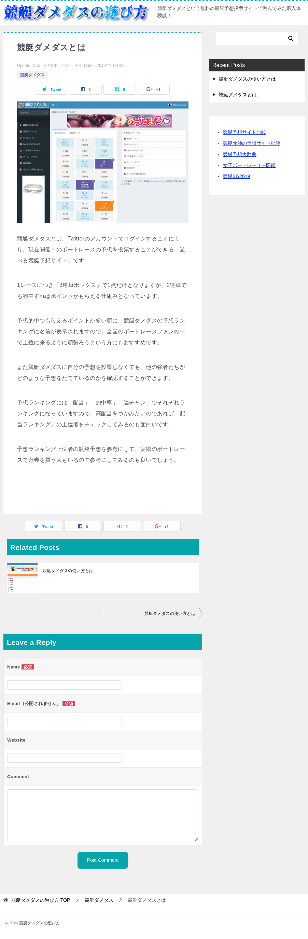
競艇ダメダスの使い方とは (68, 570)
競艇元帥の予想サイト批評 (251, 143)
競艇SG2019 (236, 176)
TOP (40, 900)
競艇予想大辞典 (239, 154)
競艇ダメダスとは (238, 94)
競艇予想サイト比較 (244, 132)
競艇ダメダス (32, 74)
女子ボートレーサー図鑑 (249, 165)
